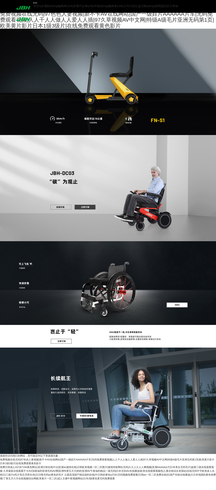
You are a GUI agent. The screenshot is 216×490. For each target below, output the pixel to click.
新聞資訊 (160, 6)
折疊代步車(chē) (83, 6)
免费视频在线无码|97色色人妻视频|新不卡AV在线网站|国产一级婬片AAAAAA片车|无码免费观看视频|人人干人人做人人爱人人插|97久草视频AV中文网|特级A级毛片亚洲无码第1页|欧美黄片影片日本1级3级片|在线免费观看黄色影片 (107, 20)
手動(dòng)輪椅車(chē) (109, 6)
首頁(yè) (38, 6)
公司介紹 (129, 6)
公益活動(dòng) (145, 6)
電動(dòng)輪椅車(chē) (58, 6)
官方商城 (172, 6)
